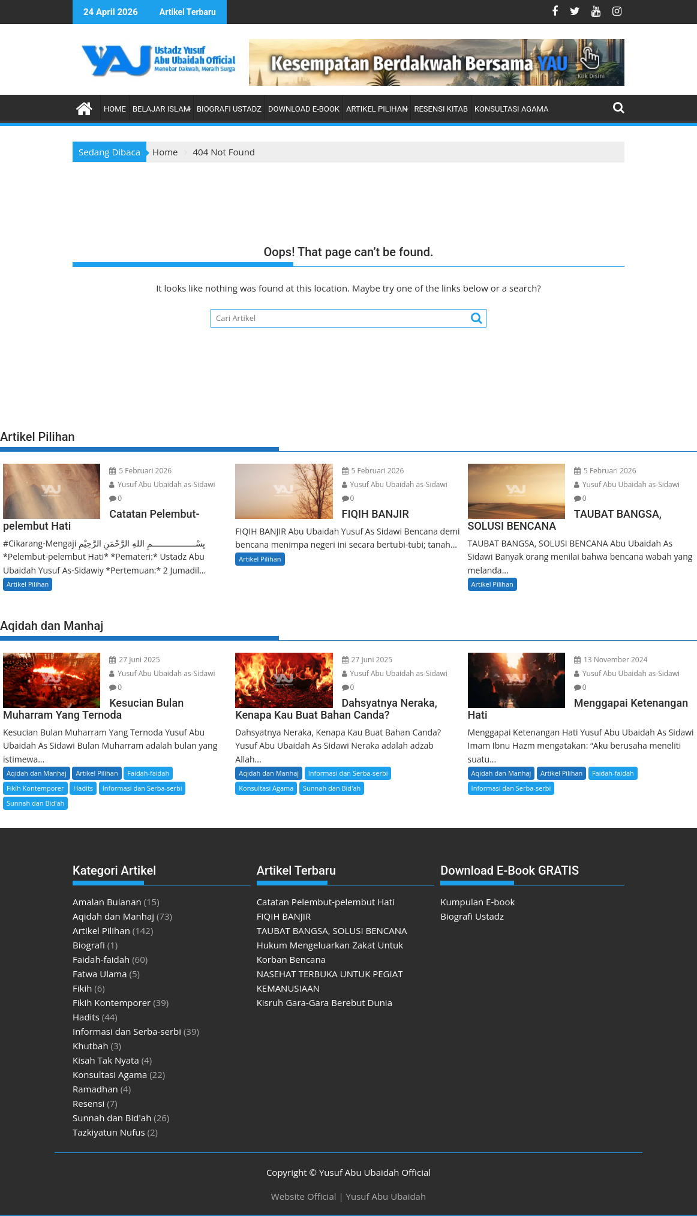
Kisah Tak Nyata (106, 1060)
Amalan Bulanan (107, 902)
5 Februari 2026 (140, 471)
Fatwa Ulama (100, 974)
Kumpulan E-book (477, 902)
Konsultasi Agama (511, 108)
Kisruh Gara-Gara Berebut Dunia (324, 1002)
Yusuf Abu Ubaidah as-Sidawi (162, 484)
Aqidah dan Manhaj (37, 772)
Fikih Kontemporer (35, 787)
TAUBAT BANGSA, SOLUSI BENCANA (332, 930)
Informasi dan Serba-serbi (142, 787)
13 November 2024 (611, 659)
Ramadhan (95, 1089)
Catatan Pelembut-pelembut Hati (326, 902)
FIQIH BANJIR (284, 916)
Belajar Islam (161, 108)
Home (115, 108)
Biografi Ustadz (229, 108)
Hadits (83, 787)
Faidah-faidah (148, 772)
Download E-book (304, 108)
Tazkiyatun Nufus (109, 1132)
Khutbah (91, 1046)
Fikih (82, 988)
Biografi (89, 945)
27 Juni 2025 (134, 659)
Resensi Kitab (441, 108)
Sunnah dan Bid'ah (35, 802)
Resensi (88, 1103)
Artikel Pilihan (376, 108)
